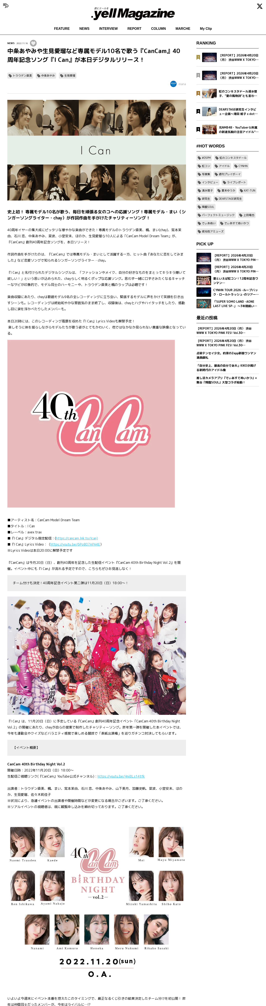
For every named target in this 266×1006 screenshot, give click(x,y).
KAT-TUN (249, 190)
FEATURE (62, 28)
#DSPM (206, 158)
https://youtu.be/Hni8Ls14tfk (121, 776)
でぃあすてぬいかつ (236, 223)
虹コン (206, 166)
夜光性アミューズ (213, 231)
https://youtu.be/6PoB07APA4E (75, 544)
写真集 (206, 174)
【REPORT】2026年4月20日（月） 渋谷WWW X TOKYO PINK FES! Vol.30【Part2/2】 (224, 330)
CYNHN (243, 166)
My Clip (206, 28)
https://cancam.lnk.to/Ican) (77, 538)
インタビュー (210, 182)
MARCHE (183, 28)
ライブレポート (236, 182)
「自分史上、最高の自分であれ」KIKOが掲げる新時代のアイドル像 (226, 368)
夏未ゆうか (228, 190)
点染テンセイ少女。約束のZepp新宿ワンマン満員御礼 (226, 355)
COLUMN (158, 28)
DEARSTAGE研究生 (230, 199)
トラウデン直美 (22, 75)
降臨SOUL (208, 207)
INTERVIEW (108, 28)
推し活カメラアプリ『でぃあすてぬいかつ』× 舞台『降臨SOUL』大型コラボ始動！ (226, 380)
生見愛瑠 (69, 75)
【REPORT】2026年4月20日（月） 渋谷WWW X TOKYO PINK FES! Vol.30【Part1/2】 (224, 343)
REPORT (134, 28)
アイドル (224, 166)
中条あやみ (48, 75)
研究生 (206, 199)
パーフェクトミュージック (218, 215)
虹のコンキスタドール (233, 158)
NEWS (84, 28)
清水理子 (207, 190)
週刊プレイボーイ (230, 174)
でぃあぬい (209, 223)
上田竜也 (248, 215)
